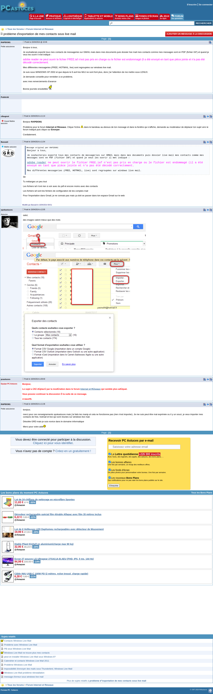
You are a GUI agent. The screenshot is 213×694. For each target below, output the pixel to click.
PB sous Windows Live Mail (17, 649)
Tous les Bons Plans (201, 492)
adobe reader (36, 162)
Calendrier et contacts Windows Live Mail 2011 (26, 661)
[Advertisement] (106, 611)
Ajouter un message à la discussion (189, 34)
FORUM (177, 16)
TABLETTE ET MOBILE (98, 16)
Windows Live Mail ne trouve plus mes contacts (27, 653)
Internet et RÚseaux (90, 389)
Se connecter (206, 4)
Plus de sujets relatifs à (106, 681)
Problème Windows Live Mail (18, 665)
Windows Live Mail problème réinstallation (24, 673)
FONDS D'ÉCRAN (146, 16)
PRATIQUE (54, 16)
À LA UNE (37, 16)
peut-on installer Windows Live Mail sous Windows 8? (30, 657)
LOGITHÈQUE (73, 16)
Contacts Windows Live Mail (17, 641)
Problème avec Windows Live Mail (20, 645)
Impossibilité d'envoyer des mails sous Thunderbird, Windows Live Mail (38, 669)
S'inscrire (192, 4)
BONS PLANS (124, 16)
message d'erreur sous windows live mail (23, 677)
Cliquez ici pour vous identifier (53, 443)
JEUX (164, 16)
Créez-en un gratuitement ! (73, 451)
